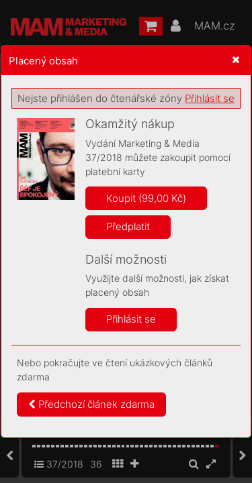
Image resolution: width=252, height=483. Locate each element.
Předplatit (128, 226)
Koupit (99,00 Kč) (146, 198)
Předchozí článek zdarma (91, 404)
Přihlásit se (210, 98)
